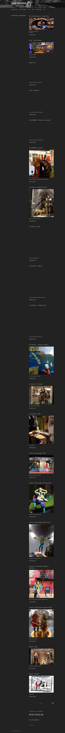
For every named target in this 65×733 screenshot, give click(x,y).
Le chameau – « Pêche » (35, 266)
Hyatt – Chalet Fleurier (35, 40)
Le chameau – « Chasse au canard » (39, 344)
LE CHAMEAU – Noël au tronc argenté (39, 120)
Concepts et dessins (14, 9)
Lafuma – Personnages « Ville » (37, 453)
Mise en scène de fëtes (22, 9)
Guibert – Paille (33, 646)
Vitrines (29, 9)
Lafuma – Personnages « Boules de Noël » (40, 607)
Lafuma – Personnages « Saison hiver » (40, 522)
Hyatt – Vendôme (34, 90)
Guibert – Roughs (34, 674)
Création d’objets (38, 9)
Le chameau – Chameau (35, 384)
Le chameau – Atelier (35, 414)
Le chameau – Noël (34, 226)
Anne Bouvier (18, 3)
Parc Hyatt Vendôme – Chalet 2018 (39, 16)
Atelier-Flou (32, 62)
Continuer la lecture (32, 34)
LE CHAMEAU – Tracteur (36, 148)
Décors (33, 9)
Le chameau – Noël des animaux (38, 187)
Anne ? (44, 9)
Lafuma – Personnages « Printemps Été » (40, 483)
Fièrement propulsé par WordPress (16, 730)
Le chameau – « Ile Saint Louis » (37, 305)
